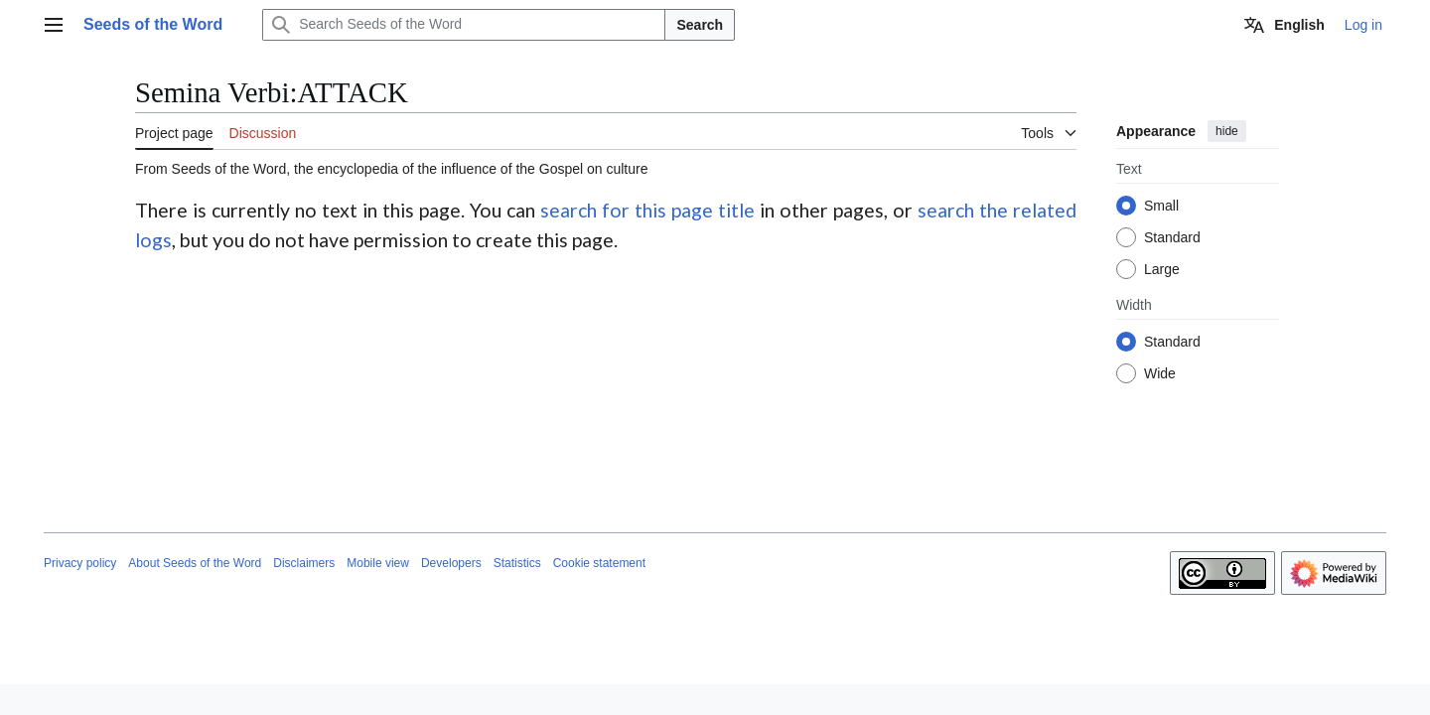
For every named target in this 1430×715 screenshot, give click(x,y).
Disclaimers (304, 563)
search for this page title (647, 210)
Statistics (517, 563)
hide (1227, 131)
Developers (451, 563)
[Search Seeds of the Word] (463, 25)
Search (699, 25)
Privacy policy (80, 563)
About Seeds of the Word (194, 563)
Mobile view (378, 563)
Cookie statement (599, 563)
